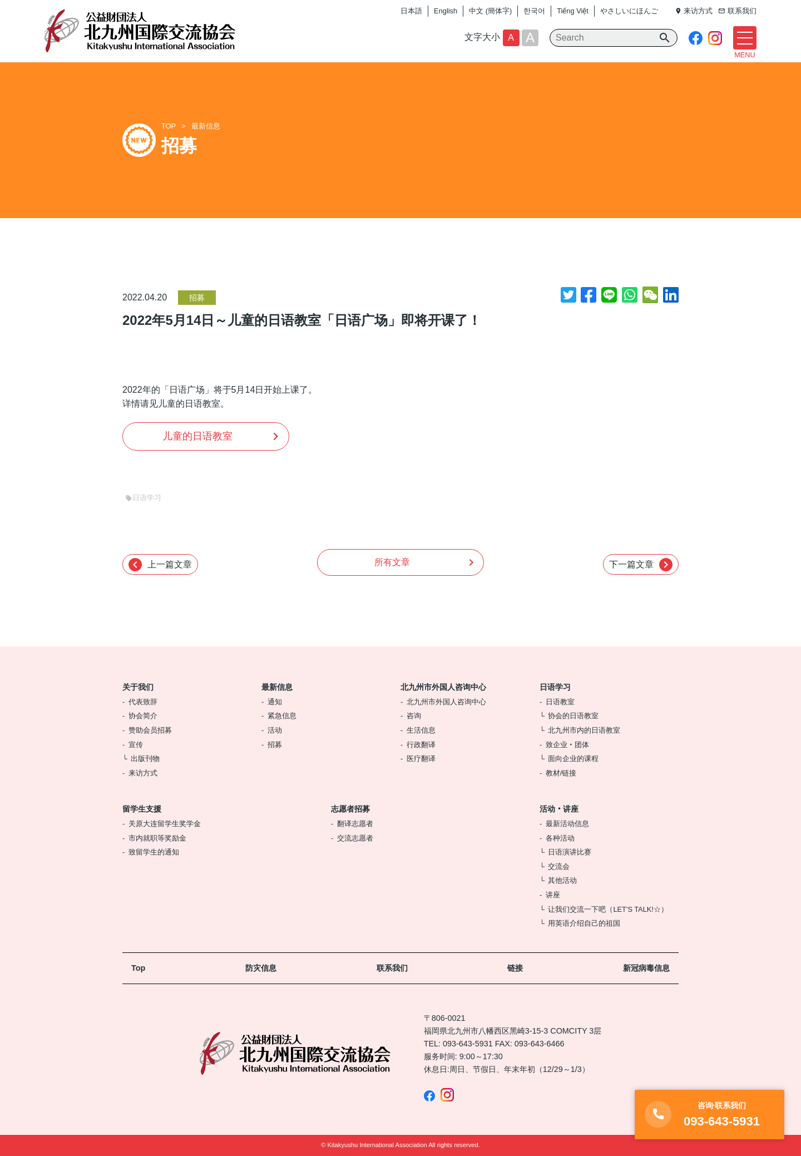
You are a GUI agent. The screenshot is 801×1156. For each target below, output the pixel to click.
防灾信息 (260, 968)
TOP (168, 126)
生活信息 (421, 730)
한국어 (534, 11)
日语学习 (555, 687)
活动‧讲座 (559, 808)
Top (138, 968)
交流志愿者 (355, 838)
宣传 (135, 744)
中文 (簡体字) (490, 11)
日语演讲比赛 (569, 852)
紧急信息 (282, 716)
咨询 (414, 716)
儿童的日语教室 (197, 436)
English (445, 11)
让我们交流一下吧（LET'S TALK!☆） (608, 909)
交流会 (559, 866)
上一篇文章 (160, 564)
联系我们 (392, 968)
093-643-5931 (468, 1043)
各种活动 (560, 838)
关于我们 (138, 687)
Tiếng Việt (573, 11)
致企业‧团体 (567, 744)
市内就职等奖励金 (157, 838)
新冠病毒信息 (646, 968)
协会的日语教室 (573, 716)
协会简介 (142, 716)
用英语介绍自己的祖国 (584, 923)
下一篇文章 (641, 564)
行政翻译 (421, 744)
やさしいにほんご (629, 11)
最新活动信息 (567, 823)
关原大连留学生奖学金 (164, 823)
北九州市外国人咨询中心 (443, 687)
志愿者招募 (350, 808)
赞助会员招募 (150, 730)
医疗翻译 (421, 758)
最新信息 (205, 126)
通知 (275, 702)
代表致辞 (142, 702)
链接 (515, 968)
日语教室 (560, 702)
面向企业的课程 (573, 758)
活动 (275, 730)
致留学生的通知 (153, 852)
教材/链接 (561, 773)
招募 (197, 297)
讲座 (553, 895)
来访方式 (142, 773)
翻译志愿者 (355, 823)
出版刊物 (145, 758)
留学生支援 (141, 808)
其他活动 (562, 880)
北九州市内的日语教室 (584, 730)
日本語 (411, 11)
